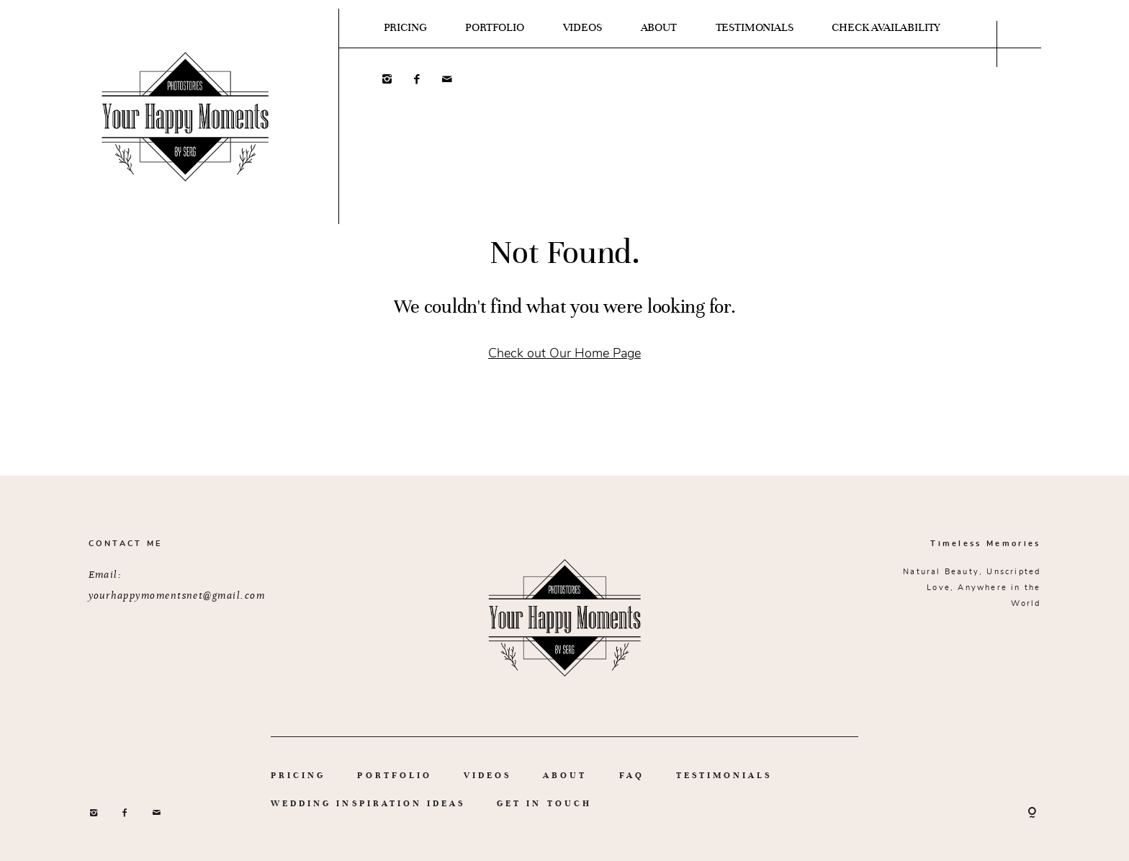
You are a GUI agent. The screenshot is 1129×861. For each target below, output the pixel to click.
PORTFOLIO (494, 28)
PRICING (405, 28)
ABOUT (659, 28)
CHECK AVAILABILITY (886, 28)
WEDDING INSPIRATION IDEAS (368, 803)
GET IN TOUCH (544, 803)
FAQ (631, 775)
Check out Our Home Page (564, 353)
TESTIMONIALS (754, 28)
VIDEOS (582, 28)
